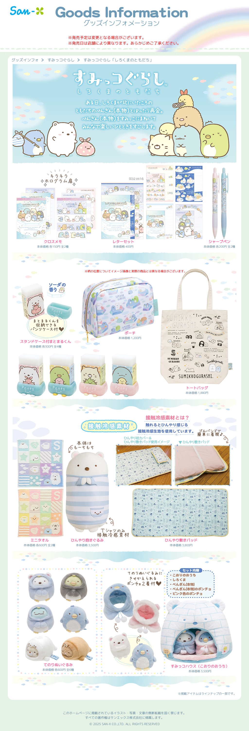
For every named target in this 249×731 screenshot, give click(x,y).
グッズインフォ (25, 60)
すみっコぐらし (61, 60)
